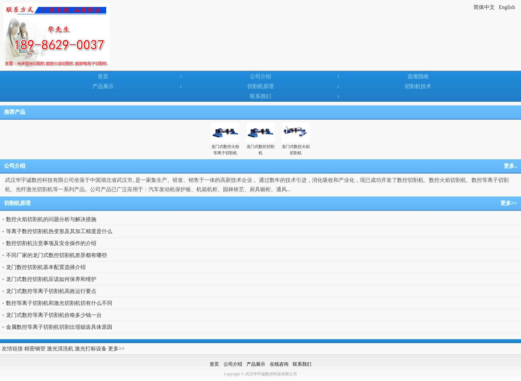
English (507, 7)
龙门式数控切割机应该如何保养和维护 (51, 279)
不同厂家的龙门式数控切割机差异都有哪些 (56, 255)
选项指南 (418, 76)
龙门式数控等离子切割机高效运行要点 (51, 291)
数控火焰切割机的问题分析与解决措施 (51, 219)
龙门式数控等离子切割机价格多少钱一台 (54, 315)
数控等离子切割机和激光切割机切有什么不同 (59, 303)
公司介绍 (260, 76)
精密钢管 (35, 348)
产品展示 (103, 86)
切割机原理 (260, 86)
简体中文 (484, 7)
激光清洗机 (60, 348)
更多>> (508, 203)
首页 (103, 76)
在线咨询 (279, 364)
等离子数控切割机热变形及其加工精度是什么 (59, 231)
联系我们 (260, 96)
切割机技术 (418, 86)
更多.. (510, 166)
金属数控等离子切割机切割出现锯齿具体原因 (59, 327)
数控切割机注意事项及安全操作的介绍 (51, 243)
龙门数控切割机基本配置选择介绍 (46, 267)
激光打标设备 (91, 348)
